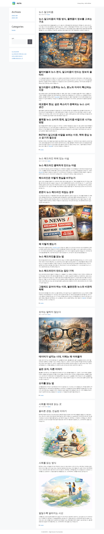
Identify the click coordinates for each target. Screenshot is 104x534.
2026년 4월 (15, 15)
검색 (13, 38)
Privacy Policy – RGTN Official (84, 3)
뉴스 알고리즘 (46, 11)
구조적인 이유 (55, 247)
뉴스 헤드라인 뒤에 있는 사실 (54, 158)
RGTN (19, 3)
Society (42, 149)
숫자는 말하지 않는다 (50, 311)
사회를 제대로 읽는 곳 (50, 404)
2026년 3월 (15, 18)
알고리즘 (57, 97)
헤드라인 (41, 172)
